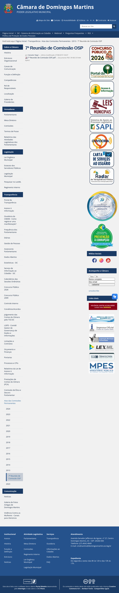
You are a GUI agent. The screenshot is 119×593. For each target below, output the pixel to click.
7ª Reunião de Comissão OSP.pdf (40, 57)
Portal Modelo (41, 586)
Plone (42, 588)
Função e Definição (8, 550)
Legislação (9, 152)
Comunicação (10, 491)
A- (93, 20)
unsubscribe (94, 290)
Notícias (7, 562)
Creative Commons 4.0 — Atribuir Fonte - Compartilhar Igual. (92, 587)
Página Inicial (8, 33)
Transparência (34, 41)
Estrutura (8, 557)
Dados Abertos (53, 557)
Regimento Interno (32, 554)
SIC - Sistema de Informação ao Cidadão (34, 33)
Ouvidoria (51, 543)
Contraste (102, 20)
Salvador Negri (33, 55)
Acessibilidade (70, 20)
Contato (56, 20)
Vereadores (9, 109)
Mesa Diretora (30, 543)
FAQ (48, 562)
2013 (74, 41)
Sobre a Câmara (11, 47)
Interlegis (21, 588)
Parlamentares (30, 538)
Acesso (7, 538)
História (7, 543)
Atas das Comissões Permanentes (56, 41)
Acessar (113, 20)
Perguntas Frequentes (74, 33)
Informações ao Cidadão (53, 550)
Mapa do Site (44, 20)
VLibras (82, 20)
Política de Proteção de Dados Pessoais (19, 35)
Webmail (58, 33)
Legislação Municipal (32, 567)
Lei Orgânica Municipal (29, 560)
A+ (88, 20)
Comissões (28, 549)
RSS (89, 33)
